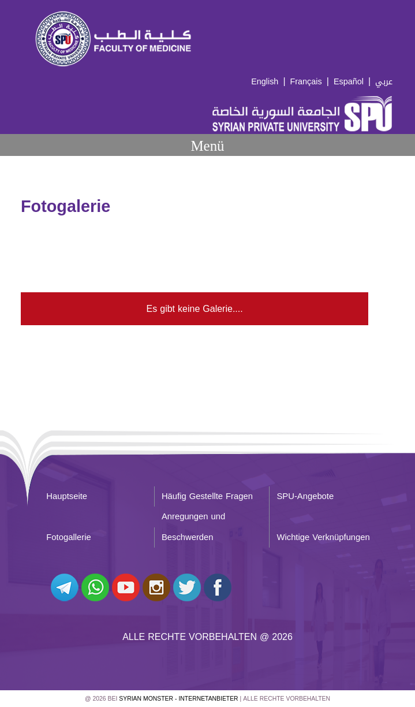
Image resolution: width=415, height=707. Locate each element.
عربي (383, 82)
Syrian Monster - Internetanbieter (178, 698)
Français (306, 82)
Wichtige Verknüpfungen (322, 537)
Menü (207, 146)
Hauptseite (66, 496)
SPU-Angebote (305, 496)
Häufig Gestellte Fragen (207, 496)
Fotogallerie (68, 537)
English (264, 82)
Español (349, 82)
